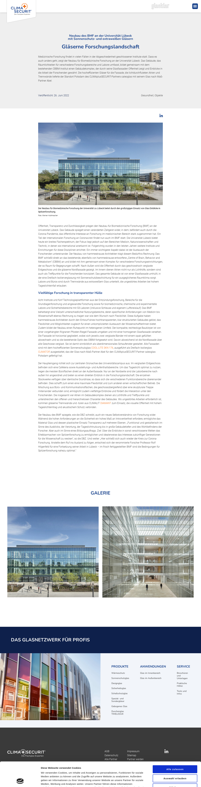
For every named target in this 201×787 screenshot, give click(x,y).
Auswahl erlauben (175, 755)
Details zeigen (166, 781)
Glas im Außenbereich (150, 678)
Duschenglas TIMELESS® (117, 712)
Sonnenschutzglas (120, 678)
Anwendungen (153, 666)
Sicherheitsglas (118, 688)
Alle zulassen (175, 746)
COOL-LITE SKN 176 (102, 347)
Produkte (119, 666)
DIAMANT (105, 403)
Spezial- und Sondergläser (117, 700)
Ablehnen (175, 764)
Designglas (116, 683)
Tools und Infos (182, 692)
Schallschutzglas (119, 693)
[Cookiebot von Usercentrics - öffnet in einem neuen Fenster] (20, 781)
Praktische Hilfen (182, 684)
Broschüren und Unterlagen (182, 676)
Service (183, 666)
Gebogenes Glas (119, 706)
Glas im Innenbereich (150, 673)
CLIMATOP (44, 351)
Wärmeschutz (118, 673)
